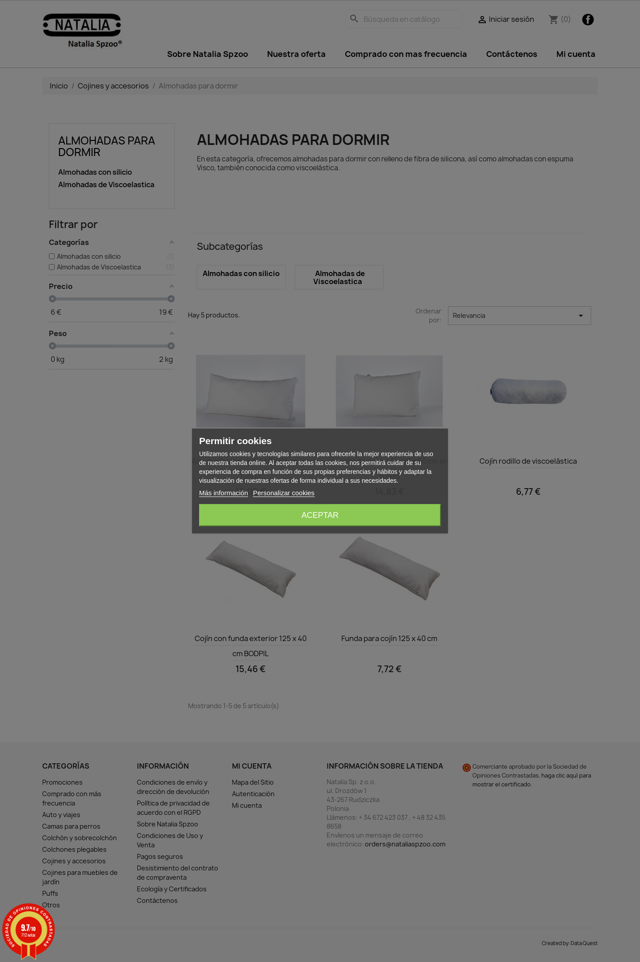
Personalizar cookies (283, 493)
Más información (223, 493)
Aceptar (320, 515)
